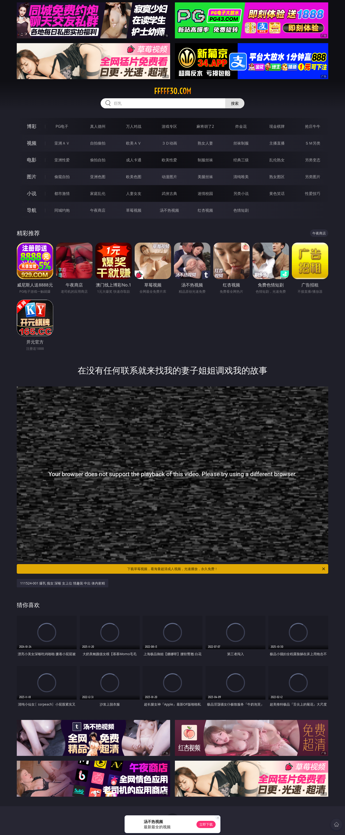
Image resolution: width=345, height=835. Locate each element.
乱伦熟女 (277, 160)
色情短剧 (241, 210)
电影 (31, 160)
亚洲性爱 (62, 160)
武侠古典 (169, 193)
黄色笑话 (277, 193)
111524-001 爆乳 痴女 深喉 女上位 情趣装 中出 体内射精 (62, 583)
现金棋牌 (277, 126)
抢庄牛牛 (312, 126)
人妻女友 (133, 193)
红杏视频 (205, 210)
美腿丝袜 (205, 176)
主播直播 (277, 143)
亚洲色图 (97, 176)
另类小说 (241, 193)
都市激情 (62, 193)
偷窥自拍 (62, 176)
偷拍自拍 (97, 160)
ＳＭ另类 (312, 143)
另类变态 (312, 160)
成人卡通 (133, 160)
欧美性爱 (169, 160)
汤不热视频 (169, 210)
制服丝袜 (205, 160)
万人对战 (133, 126)
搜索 (235, 103)
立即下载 (206, 824)
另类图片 (312, 176)
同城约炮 (62, 210)
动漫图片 (169, 176)
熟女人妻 (205, 143)
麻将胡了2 (205, 126)
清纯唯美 (241, 176)
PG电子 (62, 126)
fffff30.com (172, 91)
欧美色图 (133, 176)
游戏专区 (169, 126)
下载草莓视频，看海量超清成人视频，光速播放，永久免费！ (226, 569)
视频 (31, 143)
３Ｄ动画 (169, 143)
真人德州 (97, 126)
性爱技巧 (312, 193)
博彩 (31, 126)
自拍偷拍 (97, 143)
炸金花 (241, 126)
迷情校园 (205, 193)
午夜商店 (97, 210)
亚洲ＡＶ (62, 143)
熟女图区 (277, 176)
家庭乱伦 (97, 193)
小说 (31, 193)
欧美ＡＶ (133, 143)
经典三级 (241, 160)
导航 (31, 210)
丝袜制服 (241, 143)
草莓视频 (133, 210)
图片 (31, 176)
